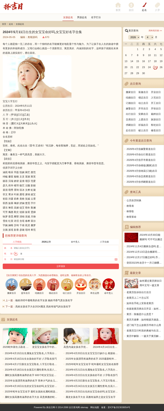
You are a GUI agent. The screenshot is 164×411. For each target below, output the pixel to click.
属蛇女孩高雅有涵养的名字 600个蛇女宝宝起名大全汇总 (31, 375)
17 (149, 61)
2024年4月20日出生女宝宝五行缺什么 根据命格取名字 (92, 353)
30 (143, 73)
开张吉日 (156, 108)
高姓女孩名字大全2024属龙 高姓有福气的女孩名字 (43, 306)
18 (155, 61)
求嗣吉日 (131, 125)
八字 (157, 10)
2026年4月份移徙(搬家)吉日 (142, 165)
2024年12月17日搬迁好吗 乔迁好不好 (144, 257)
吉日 (131, 10)
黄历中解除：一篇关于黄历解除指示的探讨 (144, 336)
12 (161, 55)
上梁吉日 (143, 119)
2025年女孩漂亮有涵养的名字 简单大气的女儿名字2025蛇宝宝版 (31, 380)
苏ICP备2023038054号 (119, 407)
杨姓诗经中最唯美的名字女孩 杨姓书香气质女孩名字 (44, 300)
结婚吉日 (131, 97)
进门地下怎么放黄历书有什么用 (144, 325)
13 (126, 61)
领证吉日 (143, 97)
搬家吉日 (131, 92)
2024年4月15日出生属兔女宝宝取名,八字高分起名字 (31, 353)
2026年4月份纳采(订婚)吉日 (142, 171)
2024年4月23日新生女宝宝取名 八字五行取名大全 (92, 380)
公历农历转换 (134, 200)
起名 (144, 10)
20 (126, 67)
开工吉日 (156, 103)
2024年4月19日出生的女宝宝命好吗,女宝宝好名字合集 (31, 386)
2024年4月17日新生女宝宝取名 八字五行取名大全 (31, 364)
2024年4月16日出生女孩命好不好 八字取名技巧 (31, 358)
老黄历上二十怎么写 (138, 297)
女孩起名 (68, 17)
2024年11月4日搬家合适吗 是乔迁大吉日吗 (144, 246)
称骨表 (130, 206)
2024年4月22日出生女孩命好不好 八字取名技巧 (92, 375)
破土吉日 (143, 130)
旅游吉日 (156, 119)
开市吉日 (143, 108)
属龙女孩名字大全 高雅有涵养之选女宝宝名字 (90, 397)
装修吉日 (143, 92)
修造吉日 (156, 130)
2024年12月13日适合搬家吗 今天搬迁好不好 (144, 251)
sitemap (84, 407)
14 (131, 61)
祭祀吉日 (156, 125)
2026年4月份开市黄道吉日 (141, 160)
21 (131, 67)
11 (155, 55)
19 (161, 61)
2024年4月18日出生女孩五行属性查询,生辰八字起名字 (31, 369)
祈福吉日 (143, 125)
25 (155, 67)
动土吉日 (143, 103)
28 (131, 73)
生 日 (8, 259)
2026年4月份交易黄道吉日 (141, 176)
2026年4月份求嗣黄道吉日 (141, 181)
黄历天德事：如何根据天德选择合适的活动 (144, 319)
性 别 (8, 253)
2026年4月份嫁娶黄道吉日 (141, 149)
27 (126, 73)
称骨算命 (131, 216)
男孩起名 (82, 17)
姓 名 (8, 248)
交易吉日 (131, 119)
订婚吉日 (131, 103)
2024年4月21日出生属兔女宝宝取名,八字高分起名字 (92, 369)
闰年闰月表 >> (155, 30)
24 (149, 67)
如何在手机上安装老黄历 (140, 303)
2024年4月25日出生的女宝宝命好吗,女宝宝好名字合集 (92, 391)
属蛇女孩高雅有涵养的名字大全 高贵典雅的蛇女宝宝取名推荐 (31, 397)
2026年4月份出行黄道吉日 (141, 154)
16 (143, 61)
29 (137, 73)
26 (161, 67)
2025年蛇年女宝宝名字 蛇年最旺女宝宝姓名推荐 (92, 364)
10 (149, 55)
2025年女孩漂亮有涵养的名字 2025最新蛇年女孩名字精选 (92, 358)
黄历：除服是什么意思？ (140, 314)
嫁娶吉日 (131, 108)
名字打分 (96, 17)
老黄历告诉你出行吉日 (139, 292)
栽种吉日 (156, 114)
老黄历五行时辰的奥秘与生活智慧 (144, 330)
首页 (4, 24)
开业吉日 (156, 92)
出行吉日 (131, 114)
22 (137, 67)
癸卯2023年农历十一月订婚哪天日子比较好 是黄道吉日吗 (144, 262)
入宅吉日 (156, 97)
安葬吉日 (143, 114)
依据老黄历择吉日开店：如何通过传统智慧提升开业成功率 (144, 308)
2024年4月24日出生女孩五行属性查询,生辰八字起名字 (92, 386)
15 (137, 61)
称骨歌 (130, 211)
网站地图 (94, 407)
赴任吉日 (131, 130)
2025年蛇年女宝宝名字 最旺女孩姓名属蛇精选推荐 (31, 391)
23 (143, 67)
